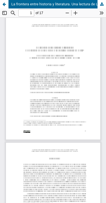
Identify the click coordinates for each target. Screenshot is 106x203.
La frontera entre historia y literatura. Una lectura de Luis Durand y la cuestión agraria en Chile (58, 4)
